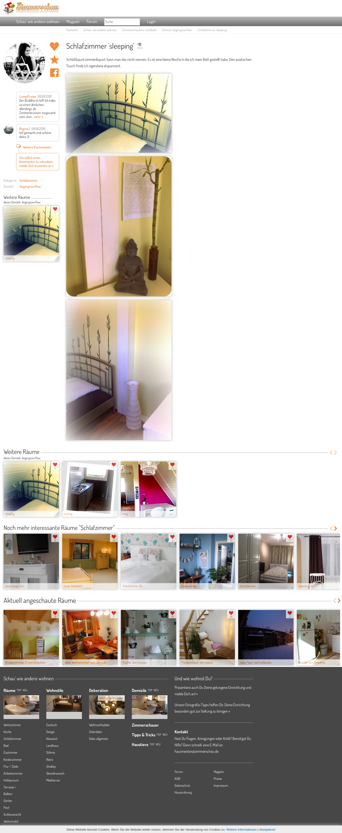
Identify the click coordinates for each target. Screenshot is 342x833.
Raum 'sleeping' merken (54, 59)
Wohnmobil (11, 821)
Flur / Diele (11, 766)
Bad (6, 745)
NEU (25, 690)
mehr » (38, 116)
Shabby (51, 766)
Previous (54, 197)
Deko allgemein (98, 739)
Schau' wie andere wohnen (37, 21)
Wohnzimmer (12, 725)
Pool (6, 807)
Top (150, 690)
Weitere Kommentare (33, 147)
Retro (49, 759)
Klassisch (51, 739)
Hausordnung (183, 792)
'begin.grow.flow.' (30, 186)
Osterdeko (95, 732)
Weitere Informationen (241, 829)
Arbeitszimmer (13, 773)
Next (57, 197)
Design (50, 732)
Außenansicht (12, 814)
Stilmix (50, 752)
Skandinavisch (55, 773)
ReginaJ (24, 128)
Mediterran (53, 780)
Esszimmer (11, 752)
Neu (156, 690)
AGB (177, 778)
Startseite (72, 30)
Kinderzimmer (13, 759)
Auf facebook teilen (54, 72)
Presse (218, 778)
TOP (19, 690)
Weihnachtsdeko (99, 725)
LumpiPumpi (27, 96)
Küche (7, 732)
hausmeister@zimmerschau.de (196, 751)
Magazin (73, 21)
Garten (8, 801)
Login (151, 21)
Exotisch (51, 725)
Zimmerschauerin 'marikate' (139, 30)
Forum (92, 21)
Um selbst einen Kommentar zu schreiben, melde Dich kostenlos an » (36, 161)
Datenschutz (182, 785)
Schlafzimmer (28, 180)
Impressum (221, 785)
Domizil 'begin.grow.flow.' (177, 30)
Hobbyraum (11, 780)
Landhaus (52, 745)
